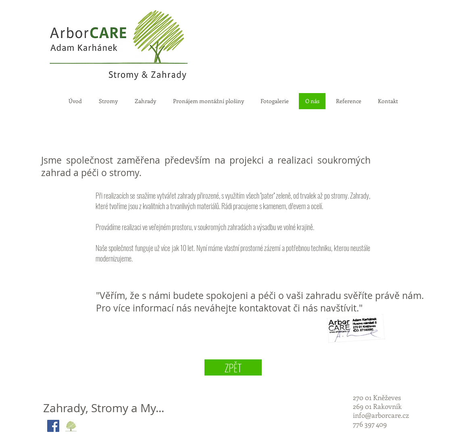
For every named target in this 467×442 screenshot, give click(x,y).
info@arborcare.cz (381, 415)
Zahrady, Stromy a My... (103, 407)
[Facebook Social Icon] (53, 426)
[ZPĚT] (233, 367)
